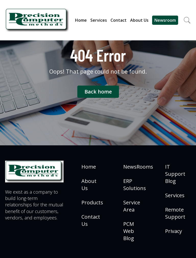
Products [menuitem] (92, 202)
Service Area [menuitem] (131, 206)
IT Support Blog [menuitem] (175, 173)
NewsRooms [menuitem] (138, 166)
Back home (98, 91)
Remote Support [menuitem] (175, 213)
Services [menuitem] (175, 195)
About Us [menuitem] (88, 185)
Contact (119, 20)
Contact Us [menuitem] (90, 220)
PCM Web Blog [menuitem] (128, 231)
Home (81, 20)
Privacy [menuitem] (173, 231)
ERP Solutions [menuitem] (134, 185)
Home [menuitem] (88, 166)
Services (98, 20)
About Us (139, 20)
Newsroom (165, 20)
